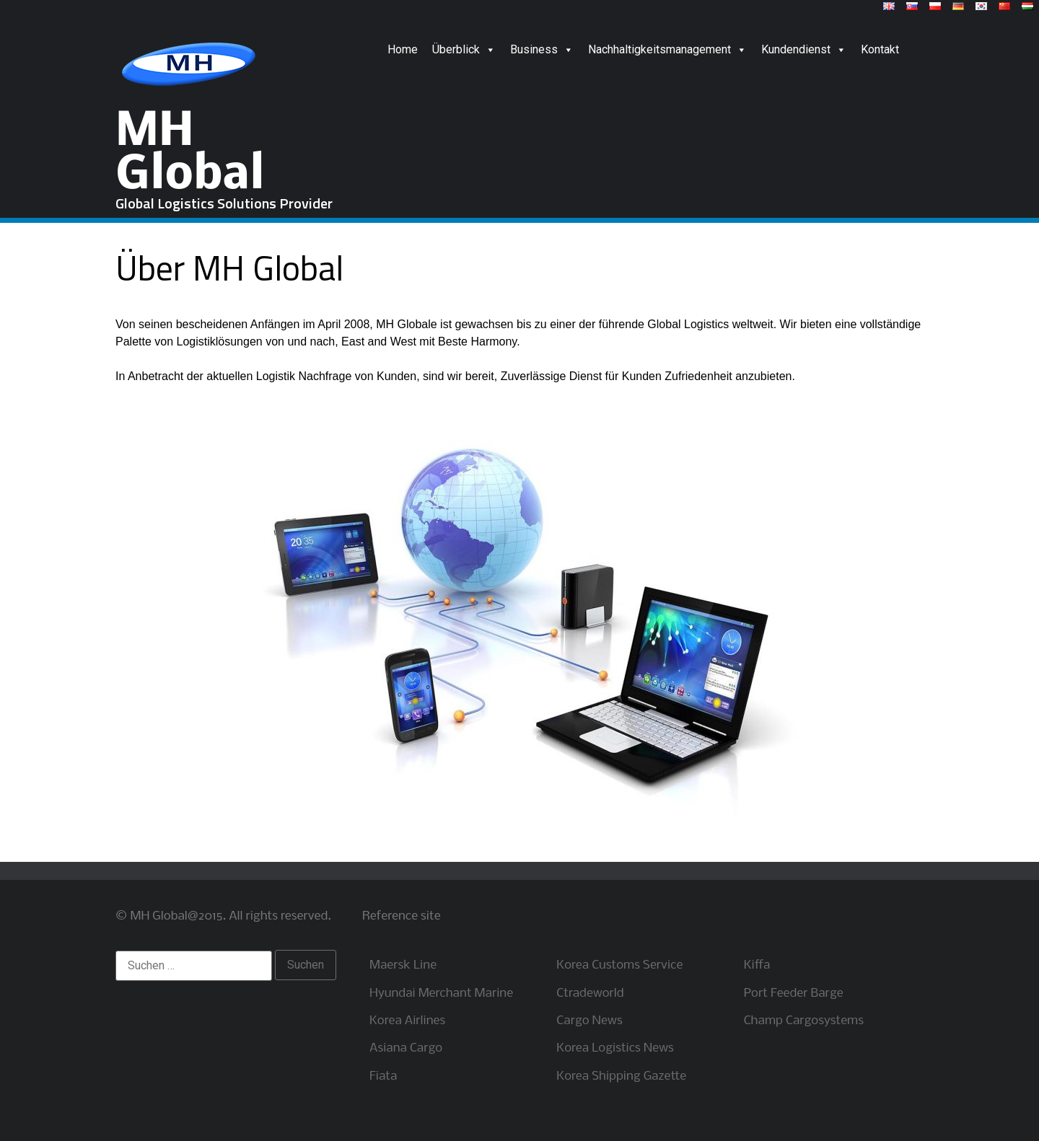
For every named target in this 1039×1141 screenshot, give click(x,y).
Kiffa (757, 965)
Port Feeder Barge (793, 993)
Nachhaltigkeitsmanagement (667, 49)
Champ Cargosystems (804, 1021)
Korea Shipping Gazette (621, 1076)
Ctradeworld (589, 993)
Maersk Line (403, 965)
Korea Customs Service (619, 965)
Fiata (383, 1076)
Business (542, 49)
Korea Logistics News (615, 1048)
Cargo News (589, 1021)
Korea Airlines (407, 1021)
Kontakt (880, 49)
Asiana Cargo (405, 1048)
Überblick (464, 49)
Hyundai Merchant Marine (441, 993)
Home (402, 49)
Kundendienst (803, 49)
